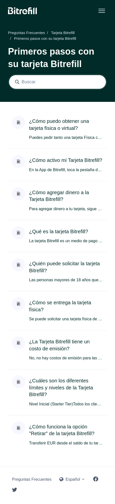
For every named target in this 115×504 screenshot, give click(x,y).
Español (72, 479)
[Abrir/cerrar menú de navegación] (101, 11)
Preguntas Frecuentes (26, 33)
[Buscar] (57, 82)
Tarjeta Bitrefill (63, 33)
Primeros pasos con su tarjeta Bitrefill (45, 38)
